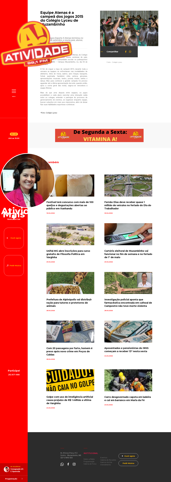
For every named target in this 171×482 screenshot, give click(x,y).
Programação (89, 461)
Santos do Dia (106, 462)
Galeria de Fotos (90, 464)
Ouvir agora (15, 238)
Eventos (103, 458)
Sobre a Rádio (89, 459)
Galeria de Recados (108, 460)
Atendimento (105, 465)
